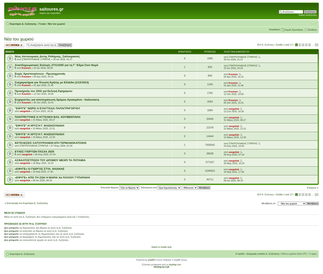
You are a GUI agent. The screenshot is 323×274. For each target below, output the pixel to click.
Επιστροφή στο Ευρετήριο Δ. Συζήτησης (27, 203)
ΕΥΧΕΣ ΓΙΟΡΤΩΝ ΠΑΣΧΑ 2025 (34, 151)
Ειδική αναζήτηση (308, 15)
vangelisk (25, 111)
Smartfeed (274, 29)
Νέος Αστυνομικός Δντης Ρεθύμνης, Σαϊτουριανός (47, 56)
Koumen (26, 68)
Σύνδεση (312, 29)
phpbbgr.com (175, 264)
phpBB (151, 260)
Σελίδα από (284, 44)
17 (316, 45)
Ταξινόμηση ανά (160, 187)
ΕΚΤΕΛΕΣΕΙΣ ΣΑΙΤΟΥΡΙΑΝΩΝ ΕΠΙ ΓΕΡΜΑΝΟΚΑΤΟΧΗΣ (51, 142)
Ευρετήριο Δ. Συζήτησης (23, 24)
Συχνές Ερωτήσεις (293, 29)
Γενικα (42, 24)
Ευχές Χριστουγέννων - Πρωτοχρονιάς (40, 73)
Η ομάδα (240, 253)
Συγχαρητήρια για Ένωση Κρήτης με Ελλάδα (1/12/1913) (52, 82)
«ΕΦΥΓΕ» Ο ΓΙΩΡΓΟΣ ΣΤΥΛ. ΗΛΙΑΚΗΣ (39, 168)
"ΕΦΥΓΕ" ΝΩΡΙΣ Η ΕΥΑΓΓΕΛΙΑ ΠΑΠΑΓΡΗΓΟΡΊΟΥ (47, 108)
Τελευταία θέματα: (120, 187)
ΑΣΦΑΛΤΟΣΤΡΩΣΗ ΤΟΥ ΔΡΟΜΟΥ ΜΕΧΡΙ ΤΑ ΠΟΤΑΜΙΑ (50, 160)
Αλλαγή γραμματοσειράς (314, 23)
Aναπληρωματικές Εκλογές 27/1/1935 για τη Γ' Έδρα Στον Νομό (56, 65)
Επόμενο (311, 187)
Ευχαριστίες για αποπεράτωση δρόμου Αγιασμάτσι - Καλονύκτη (57, 99)
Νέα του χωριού (56, 24)
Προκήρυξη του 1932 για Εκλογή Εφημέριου (43, 91)
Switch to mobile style (161, 247)
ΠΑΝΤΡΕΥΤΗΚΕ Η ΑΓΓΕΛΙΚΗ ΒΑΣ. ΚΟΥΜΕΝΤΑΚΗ (47, 117)
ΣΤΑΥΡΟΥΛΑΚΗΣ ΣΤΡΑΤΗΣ (36, 59)
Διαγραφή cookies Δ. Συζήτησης (263, 253)
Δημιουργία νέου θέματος (14, 45)
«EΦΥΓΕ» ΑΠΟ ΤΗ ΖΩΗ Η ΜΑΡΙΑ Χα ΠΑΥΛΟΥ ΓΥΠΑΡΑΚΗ (52, 177)
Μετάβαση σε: (269, 203)
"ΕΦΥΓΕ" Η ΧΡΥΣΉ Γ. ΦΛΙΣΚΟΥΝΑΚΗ (39, 125)
